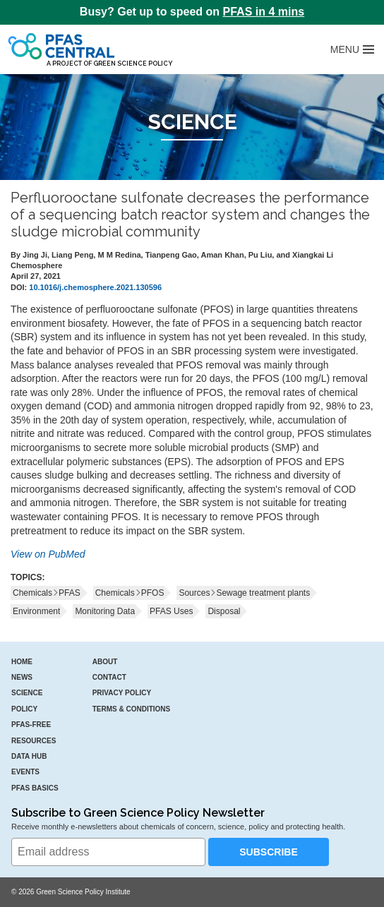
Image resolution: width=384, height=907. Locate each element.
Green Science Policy (132, 63)
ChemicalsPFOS (129, 593)
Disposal (224, 611)
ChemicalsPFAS (46, 593)
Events (25, 772)
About (105, 662)
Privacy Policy (122, 693)
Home (21, 662)
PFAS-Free (31, 724)
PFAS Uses (171, 611)
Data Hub (29, 756)
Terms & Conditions (131, 709)
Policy (24, 709)
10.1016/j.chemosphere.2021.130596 (95, 287)
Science (26, 693)
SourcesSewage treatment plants (244, 593)
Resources (33, 741)
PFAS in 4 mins (264, 12)
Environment (36, 611)
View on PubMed (48, 554)
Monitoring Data (105, 611)
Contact (109, 677)
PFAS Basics (35, 788)
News (21, 677)
